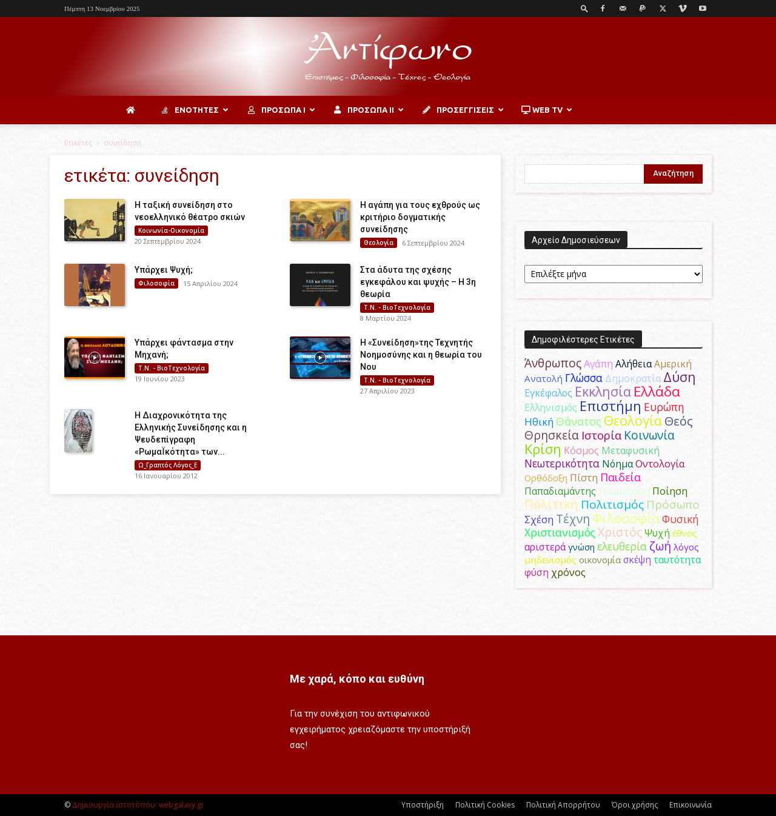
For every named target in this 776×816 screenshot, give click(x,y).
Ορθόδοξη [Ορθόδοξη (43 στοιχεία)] (545, 478)
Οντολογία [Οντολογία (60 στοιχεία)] (660, 463)
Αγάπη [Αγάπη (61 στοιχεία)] (598, 363)
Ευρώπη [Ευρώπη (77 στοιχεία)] (664, 407)
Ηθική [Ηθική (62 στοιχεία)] (539, 422)
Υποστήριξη (422, 805)
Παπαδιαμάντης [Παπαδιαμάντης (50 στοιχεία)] (560, 491)
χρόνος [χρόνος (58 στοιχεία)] (568, 572)
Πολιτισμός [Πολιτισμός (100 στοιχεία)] (612, 504)
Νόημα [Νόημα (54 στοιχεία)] (617, 463)
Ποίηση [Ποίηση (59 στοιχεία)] (669, 491)
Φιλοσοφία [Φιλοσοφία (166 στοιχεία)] (626, 518)
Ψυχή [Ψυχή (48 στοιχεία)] (657, 533)
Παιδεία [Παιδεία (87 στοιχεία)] (620, 476)
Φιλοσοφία (156, 283)
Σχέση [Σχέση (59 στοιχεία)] (539, 519)
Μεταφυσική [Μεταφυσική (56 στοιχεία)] (630, 450)
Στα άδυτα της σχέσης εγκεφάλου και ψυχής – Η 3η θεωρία (418, 282)
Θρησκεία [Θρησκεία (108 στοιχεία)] (551, 435)
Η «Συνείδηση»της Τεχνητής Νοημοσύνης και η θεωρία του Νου (421, 355)
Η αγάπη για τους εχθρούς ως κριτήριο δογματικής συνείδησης (420, 217)
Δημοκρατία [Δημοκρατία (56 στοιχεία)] (633, 378)
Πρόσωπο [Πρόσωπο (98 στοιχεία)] (673, 504)
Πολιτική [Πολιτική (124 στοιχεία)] (551, 504)
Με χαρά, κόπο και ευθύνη (357, 678)
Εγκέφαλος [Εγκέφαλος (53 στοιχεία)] (548, 393)
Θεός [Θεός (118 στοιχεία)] (678, 421)
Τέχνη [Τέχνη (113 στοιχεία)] (573, 518)
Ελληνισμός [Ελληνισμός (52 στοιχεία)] (550, 407)
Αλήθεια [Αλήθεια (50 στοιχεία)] (633, 363)
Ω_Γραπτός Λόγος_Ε (167, 465)
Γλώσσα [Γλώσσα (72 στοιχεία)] (584, 377)
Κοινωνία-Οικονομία (171, 230)
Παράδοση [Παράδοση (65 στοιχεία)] (624, 491)
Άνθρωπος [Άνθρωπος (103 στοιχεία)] (552, 363)
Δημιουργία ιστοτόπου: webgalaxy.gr (138, 805)
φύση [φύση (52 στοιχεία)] (536, 572)
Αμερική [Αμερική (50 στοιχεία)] (673, 363)
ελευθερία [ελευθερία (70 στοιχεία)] (622, 546)
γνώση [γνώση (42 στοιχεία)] (581, 547)
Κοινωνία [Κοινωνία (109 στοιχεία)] (649, 435)
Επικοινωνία (690, 805)
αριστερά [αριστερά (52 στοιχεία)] (545, 546)
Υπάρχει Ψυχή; (164, 270)
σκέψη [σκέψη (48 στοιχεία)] (637, 559)
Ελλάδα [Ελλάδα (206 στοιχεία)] (657, 391)
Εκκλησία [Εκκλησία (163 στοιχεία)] (603, 391)
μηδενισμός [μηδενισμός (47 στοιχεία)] (550, 559)
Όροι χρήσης (635, 805)
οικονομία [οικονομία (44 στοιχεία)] (600, 559)
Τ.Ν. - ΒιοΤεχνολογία (397, 307)
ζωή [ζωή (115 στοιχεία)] (660, 546)
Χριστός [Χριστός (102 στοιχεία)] (620, 532)
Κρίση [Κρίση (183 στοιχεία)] (542, 449)
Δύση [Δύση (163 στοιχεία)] (679, 377)
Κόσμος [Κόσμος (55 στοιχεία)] (581, 450)
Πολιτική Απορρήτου (563, 805)
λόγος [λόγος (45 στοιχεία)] (686, 547)
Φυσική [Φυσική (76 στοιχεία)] (680, 519)
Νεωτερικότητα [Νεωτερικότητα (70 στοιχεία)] (562, 463)
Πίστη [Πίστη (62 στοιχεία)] (584, 477)
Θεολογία (378, 242)
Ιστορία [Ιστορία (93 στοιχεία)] (601, 435)
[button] (584, 8)
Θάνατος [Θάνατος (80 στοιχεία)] (578, 421)
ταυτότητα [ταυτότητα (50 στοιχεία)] (677, 559)
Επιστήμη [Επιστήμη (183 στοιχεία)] (610, 406)
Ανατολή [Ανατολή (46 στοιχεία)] (543, 378)
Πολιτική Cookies (485, 805)
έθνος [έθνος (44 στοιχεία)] (684, 533)
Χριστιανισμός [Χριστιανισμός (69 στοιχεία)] (559, 533)
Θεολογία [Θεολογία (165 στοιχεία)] (633, 420)
